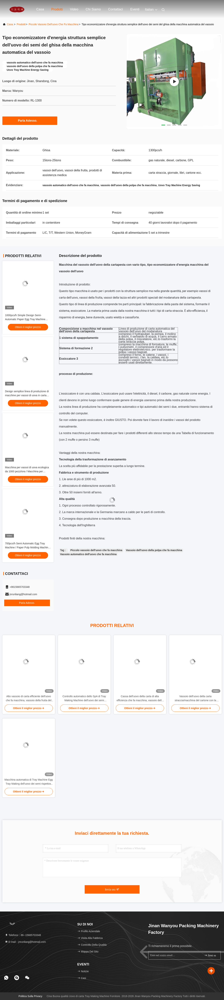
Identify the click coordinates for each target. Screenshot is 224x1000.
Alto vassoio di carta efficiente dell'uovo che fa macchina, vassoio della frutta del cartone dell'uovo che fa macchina (28, 698)
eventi (134, 9)
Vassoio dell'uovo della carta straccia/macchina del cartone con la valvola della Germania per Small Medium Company (195, 698)
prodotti (21, 24)
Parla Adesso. (30, 120)
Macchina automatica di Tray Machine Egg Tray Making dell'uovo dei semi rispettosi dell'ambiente (29, 782)
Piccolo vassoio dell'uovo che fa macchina (96, 550)
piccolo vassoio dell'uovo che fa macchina (53, 24)
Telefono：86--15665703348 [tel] (23, 935)
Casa (40, 9)
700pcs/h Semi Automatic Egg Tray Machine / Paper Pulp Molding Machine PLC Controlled (27, 547)
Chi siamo (93, 9)
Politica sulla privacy (30, 996)
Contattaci (115, 9)
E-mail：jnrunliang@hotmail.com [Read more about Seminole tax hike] (25, 941)
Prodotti (57, 9)
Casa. (10, 24)
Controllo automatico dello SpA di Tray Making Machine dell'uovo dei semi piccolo (84, 698)
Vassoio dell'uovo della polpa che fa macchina (154, 550)
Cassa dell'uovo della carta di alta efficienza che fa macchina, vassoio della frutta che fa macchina (140, 698)
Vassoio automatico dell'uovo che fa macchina (88, 554)
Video (74, 9)
